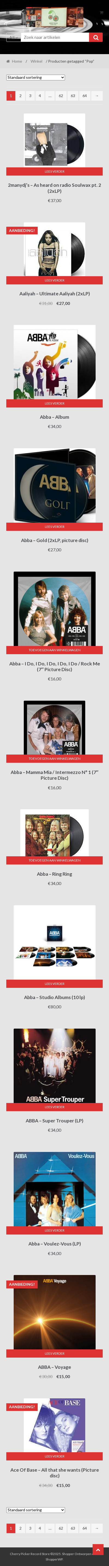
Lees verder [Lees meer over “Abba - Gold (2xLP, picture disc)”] (54, 527)
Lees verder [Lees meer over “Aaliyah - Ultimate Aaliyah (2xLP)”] (54, 280)
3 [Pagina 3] (30, 95)
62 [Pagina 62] (61, 95)
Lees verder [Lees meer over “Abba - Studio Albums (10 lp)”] (54, 984)
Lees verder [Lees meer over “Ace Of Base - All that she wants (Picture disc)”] (54, 1456)
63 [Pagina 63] (73, 95)
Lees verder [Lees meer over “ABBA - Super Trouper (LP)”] (54, 1107)
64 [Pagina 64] (85, 95)
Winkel (36, 61)
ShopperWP (54, 1559)
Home (17, 61)
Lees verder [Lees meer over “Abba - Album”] (54, 403)
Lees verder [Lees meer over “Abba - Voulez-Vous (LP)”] (54, 1230)
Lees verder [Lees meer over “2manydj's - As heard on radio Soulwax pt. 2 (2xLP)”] (54, 171)
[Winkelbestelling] (35, 77)
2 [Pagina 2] (20, 95)
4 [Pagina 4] (40, 95)
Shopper (68, 1554)
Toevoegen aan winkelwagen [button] (55, 650)
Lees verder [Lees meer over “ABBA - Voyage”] (54, 1353)
